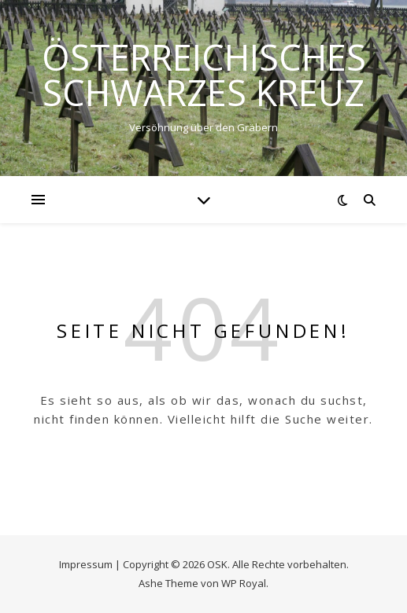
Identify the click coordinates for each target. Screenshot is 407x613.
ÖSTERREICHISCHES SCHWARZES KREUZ (204, 74)
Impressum (86, 564)
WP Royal (243, 583)
